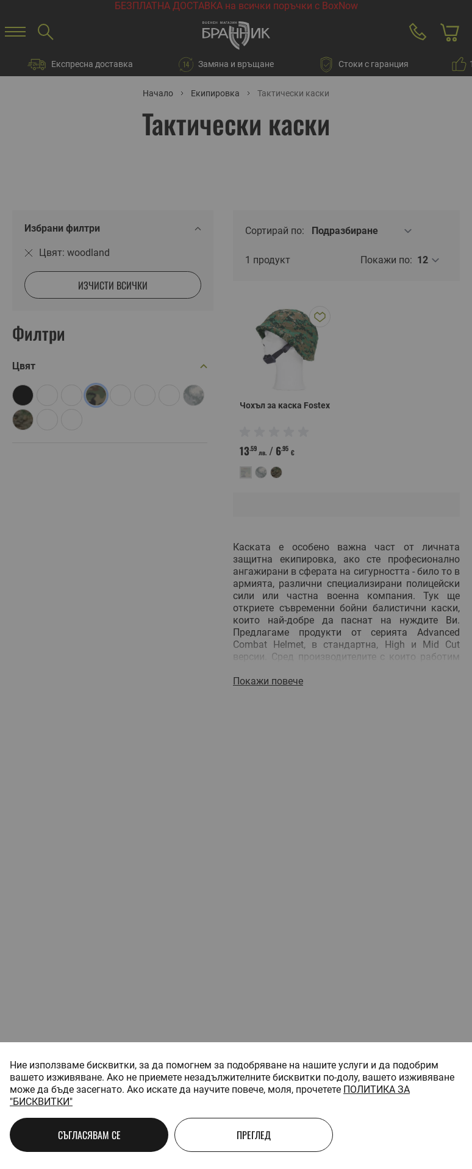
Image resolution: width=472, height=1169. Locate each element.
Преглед (254, 1135)
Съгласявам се (89, 1135)
